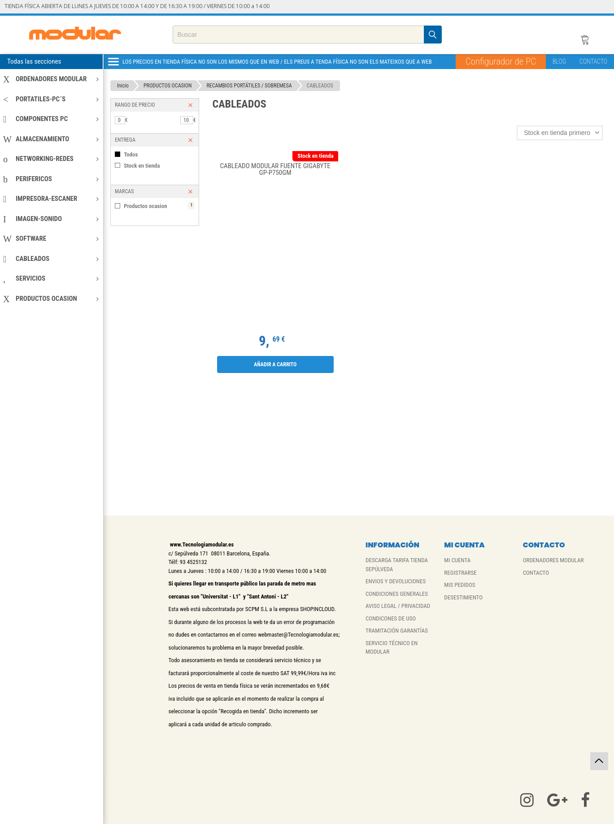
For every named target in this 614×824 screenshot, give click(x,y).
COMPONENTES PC (51, 119)
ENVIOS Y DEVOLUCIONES (396, 581)
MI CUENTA (457, 560)
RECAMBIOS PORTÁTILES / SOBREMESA (249, 85)
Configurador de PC (501, 61)
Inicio (123, 85)
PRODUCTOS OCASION (51, 299)
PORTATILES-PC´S (51, 99)
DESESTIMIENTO (463, 597)
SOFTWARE (51, 238)
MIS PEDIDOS (459, 584)
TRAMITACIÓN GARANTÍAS (397, 630)
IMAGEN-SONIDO (51, 219)
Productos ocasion (159, 205)
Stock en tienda (142, 165)
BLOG (559, 61)
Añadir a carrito (275, 364)
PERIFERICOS (51, 179)
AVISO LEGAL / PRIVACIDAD (398, 606)
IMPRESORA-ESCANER (51, 199)
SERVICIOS (51, 278)
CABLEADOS (51, 259)
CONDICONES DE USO (391, 618)
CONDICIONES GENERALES (397, 593)
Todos (131, 154)
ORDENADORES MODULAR (51, 79)
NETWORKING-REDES (51, 159)
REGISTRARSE (460, 572)
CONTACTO (593, 61)
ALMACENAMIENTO (51, 139)
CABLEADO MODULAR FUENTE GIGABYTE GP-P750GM (275, 170)
